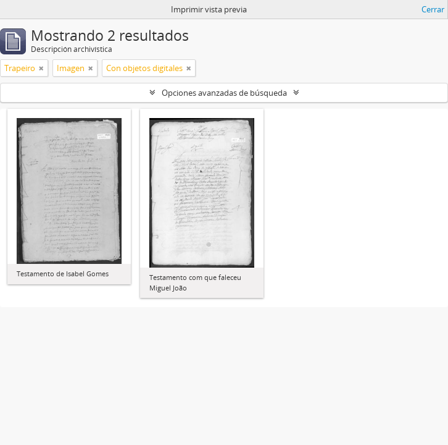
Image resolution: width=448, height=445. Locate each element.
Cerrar (432, 9)
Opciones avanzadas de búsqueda (224, 92)
